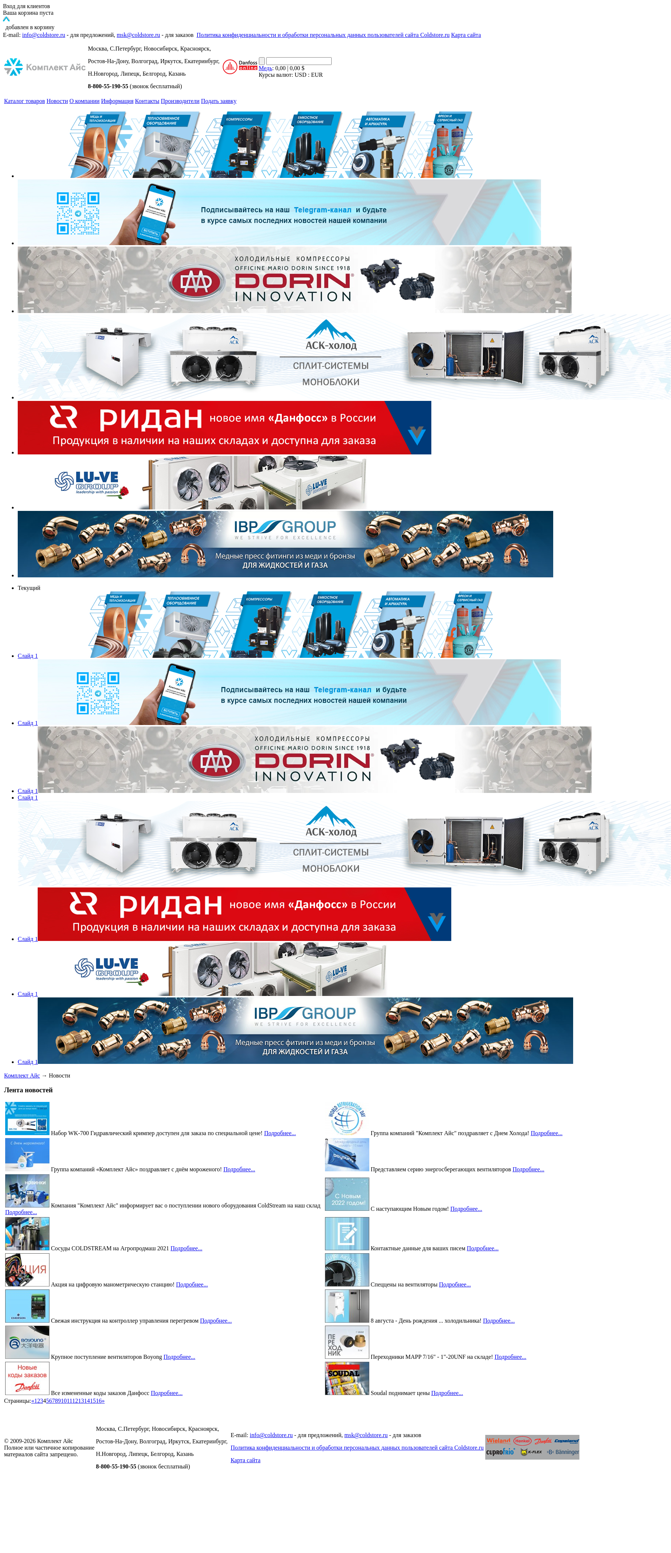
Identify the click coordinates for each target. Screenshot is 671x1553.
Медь (265, 68)
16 (99, 1401)
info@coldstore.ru (43, 35)
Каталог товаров (24, 101)
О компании (84, 101)
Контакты (147, 101)
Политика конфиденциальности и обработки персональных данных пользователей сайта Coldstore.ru (322, 35)
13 (81, 1401)
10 (64, 1401)
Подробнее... (280, 1133)
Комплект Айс (22, 1075)
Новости (57, 101)
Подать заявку (218, 101)
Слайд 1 (28, 656)
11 (69, 1401)
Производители (180, 101)
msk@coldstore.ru (138, 35)
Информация (117, 101)
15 (93, 1401)
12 (75, 1401)
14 (87, 1401)
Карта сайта (466, 35)
